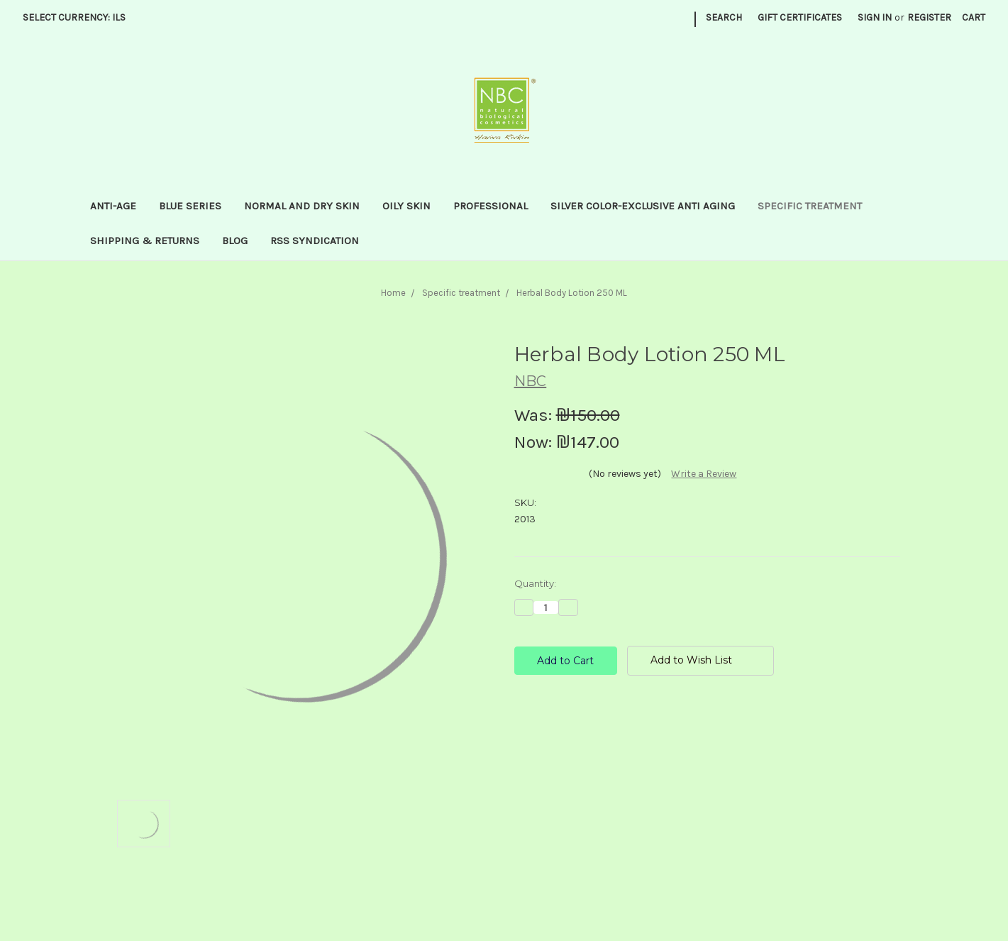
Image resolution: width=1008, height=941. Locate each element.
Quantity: (535, 583)
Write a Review (703, 474)
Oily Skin (406, 205)
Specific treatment (810, 205)
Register (929, 17)
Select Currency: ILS (79, 17)
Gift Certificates (800, 17)
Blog (235, 240)
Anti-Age (113, 205)
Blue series (190, 205)
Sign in (875, 17)
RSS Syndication (314, 240)
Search (724, 17)
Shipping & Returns (144, 240)
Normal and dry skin (302, 205)
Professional (490, 205)
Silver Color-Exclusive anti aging (642, 205)
